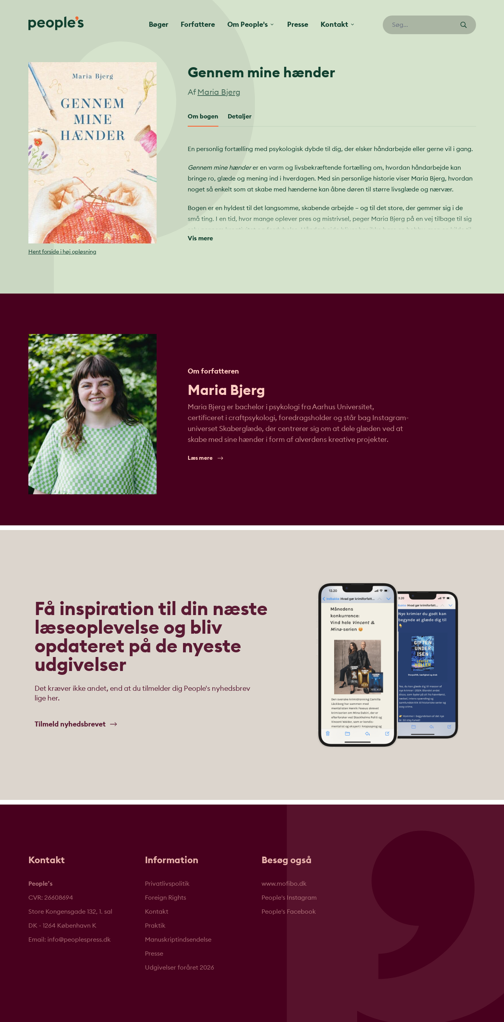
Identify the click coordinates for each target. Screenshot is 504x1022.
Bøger (158, 24)
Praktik (155, 926)
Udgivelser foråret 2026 (179, 968)
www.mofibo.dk (284, 884)
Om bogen (203, 116)
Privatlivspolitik (167, 884)
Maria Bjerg (219, 92)
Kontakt (156, 912)
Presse (297, 24)
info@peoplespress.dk (79, 940)
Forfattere (198, 24)
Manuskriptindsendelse (178, 940)
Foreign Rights (165, 898)
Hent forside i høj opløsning (62, 252)
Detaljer (239, 116)
